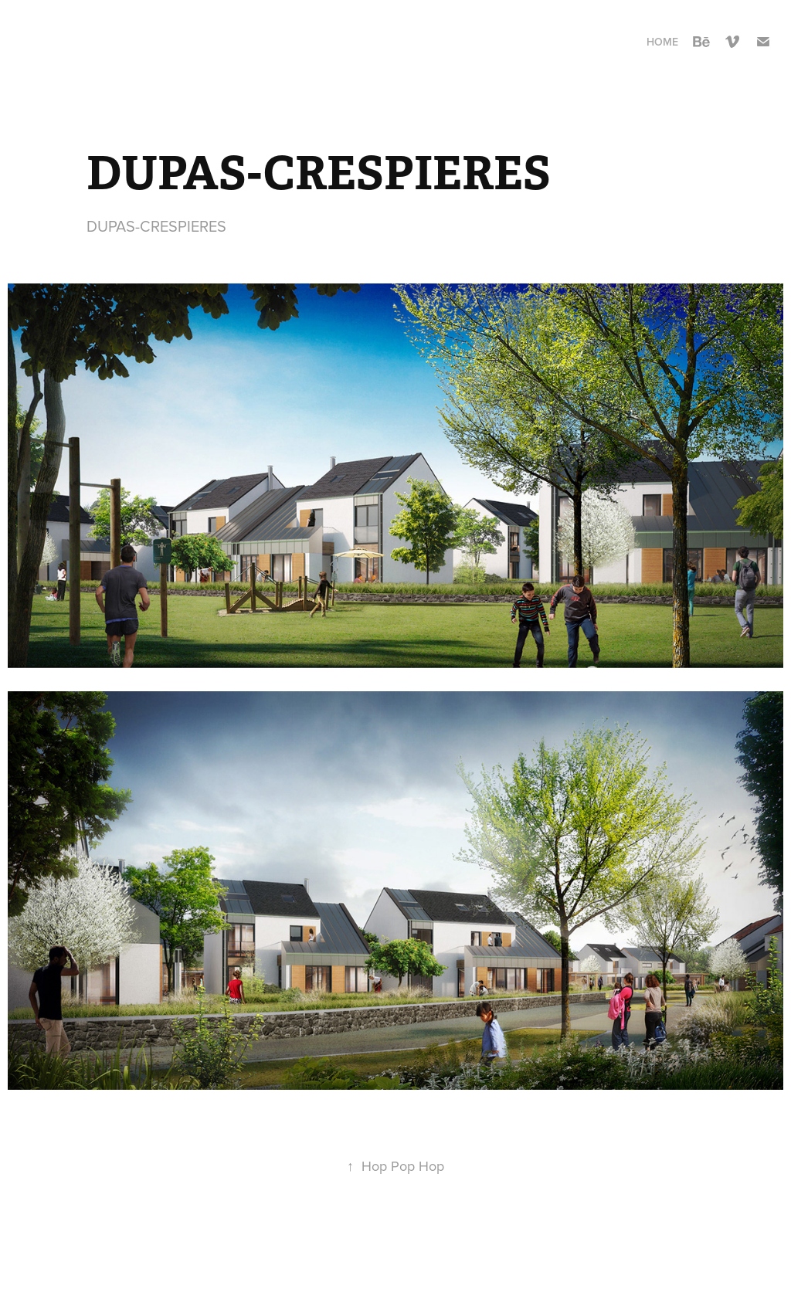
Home (662, 41)
